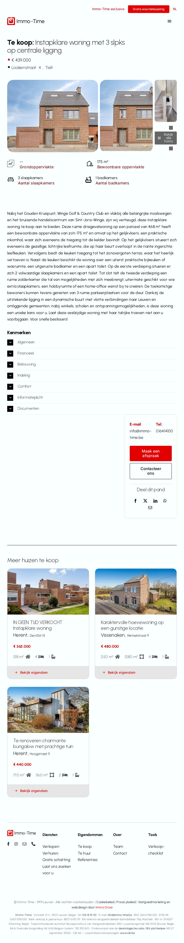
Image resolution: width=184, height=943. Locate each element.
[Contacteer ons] (151, 471)
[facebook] (8, 844)
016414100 (164, 431)
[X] (145, 501)
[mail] (24, 844)
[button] (92, 342)
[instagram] (16, 844)
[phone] (33, 844)
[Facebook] (135, 501)
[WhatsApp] (165, 501)
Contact (120, 853)
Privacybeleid (126, 902)
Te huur (84, 853)
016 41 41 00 (89, 915)
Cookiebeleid (105, 902)
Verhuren (50, 853)
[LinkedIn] (155, 501)
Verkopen (51, 846)
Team (118, 846)
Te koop (85, 846)
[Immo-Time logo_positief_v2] (25, 19)
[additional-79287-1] (166, 81)
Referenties (88, 859)
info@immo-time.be (120, 915)
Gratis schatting (56, 859)
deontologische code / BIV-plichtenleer (142, 928)
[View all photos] (52, 116)
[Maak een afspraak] (151, 453)
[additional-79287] (126, 81)
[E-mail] (150, 507)
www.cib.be (127, 933)
